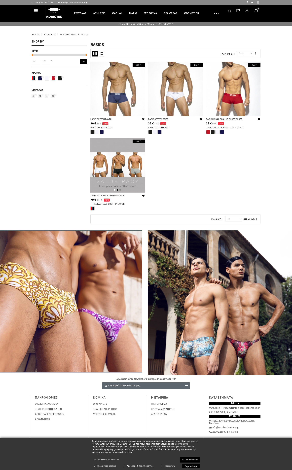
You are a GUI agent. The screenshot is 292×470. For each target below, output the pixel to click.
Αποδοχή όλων (190, 459)
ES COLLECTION (68, 34)
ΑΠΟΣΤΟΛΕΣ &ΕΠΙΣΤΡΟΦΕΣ (49, 414)
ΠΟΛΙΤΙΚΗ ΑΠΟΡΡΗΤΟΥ (105, 409)
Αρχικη (35, 34)
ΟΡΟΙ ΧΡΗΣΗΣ (100, 404)
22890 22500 (218, 432)
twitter (252, 2)
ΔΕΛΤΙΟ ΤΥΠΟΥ (159, 414)
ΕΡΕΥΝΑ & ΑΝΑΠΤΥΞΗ (163, 409)
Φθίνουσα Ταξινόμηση (255, 53)
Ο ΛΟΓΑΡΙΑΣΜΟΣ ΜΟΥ (47, 404)
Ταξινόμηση (227, 54)
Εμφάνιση (216, 219)
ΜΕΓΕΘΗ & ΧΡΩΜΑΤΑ (104, 414)
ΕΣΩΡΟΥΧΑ (49, 34)
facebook (247, 2)
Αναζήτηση (229, 10)
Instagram (258, 2)
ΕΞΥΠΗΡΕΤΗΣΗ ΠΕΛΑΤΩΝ (48, 409)
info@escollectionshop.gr (73, 2)
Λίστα (101, 53)
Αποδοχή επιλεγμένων (106, 459)
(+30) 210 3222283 (43, 2)
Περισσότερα (191, 466)
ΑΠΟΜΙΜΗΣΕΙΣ (42, 419)
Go (83, 61)
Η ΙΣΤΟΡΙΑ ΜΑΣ (159, 404)
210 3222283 (218, 412)
